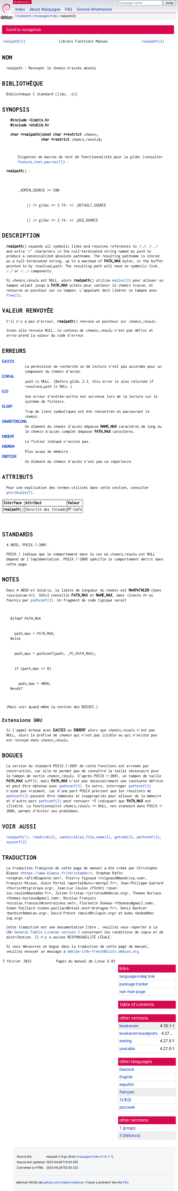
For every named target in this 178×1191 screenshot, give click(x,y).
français (126, 1092)
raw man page (132, 991)
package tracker (133, 984)
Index (20, 9)
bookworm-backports (138, 1033)
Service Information (94, 9)
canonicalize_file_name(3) (84, 837)
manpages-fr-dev (46, 16)
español (126, 1084)
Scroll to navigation (23, 29)
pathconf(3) (42, 600)
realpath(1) (17, 837)
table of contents (137, 1004)
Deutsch (126, 1069)
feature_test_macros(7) (40, 162)
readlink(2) (44, 837)
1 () (127, 1128)
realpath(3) (14, 41)
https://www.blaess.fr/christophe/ (56, 873)
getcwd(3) (123, 837)
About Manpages (45, 9)
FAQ (68, 9)
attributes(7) (19, 492)
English (126, 1077)
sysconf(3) (16, 842)
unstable (127, 1048)
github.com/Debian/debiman (64, 1182)
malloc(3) (121, 280)
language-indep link (137, 976)
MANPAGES (22, 2)
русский (127, 1107)
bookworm (24, 16)
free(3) (13, 295)
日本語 (125, 1099)
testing (125, 1041)
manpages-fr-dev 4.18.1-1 (94, 1156)
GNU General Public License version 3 (43, 932)
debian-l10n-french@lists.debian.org (103, 951)
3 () (129, 1135)
